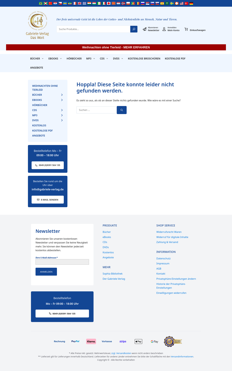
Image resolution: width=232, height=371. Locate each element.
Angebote (36, 67)
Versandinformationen (182, 356)
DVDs (119, 58)
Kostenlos (39, 125)
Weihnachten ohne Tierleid (45, 87)
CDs (105, 58)
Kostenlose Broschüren (144, 58)
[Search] (134, 29)
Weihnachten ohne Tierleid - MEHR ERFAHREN (116, 47)
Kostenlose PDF (175, 58)
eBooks (56, 58)
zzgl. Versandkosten (121, 353)
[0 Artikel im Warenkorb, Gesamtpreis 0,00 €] (186, 29)
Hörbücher (74, 58)
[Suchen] (122, 110)
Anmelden (46, 271)
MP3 (92, 58)
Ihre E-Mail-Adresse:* (47, 257)
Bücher (38, 58)
